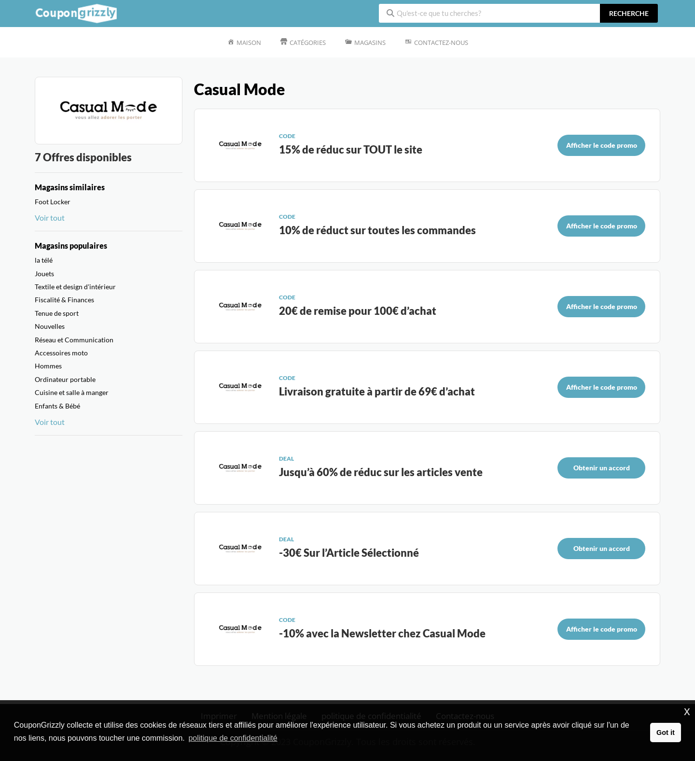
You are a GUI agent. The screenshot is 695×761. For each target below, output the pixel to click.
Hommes (48, 366)
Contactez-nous (441, 42)
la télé (44, 260)
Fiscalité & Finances (64, 300)
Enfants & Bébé (57, 406)
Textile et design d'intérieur (75, 286)
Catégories (308, 42)
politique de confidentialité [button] (232, 738)
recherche (629, 13)
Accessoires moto (61, 353)
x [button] (687, 711)
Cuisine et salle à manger (72, 392)
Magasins (370, 42)
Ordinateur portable (65, 379)
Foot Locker (52, 201)
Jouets (44, 273)
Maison (248, 42)
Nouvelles (50, 326)
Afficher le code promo (601, 145)
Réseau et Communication (74, 340)
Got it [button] (665, 732)
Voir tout (50, 217)
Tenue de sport (57, 313)
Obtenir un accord (601, 468)
